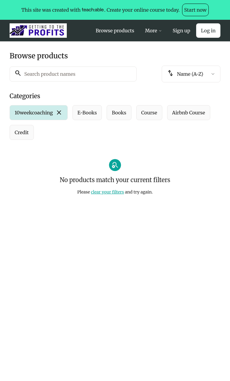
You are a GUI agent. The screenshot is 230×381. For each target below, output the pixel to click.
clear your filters (107, 192)
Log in (208, 31)
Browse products (115, 31)
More (153, 31)
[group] (115, 122)
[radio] (39, 112)
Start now (195, 10)
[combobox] (191, 74)
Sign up (181, 31)
